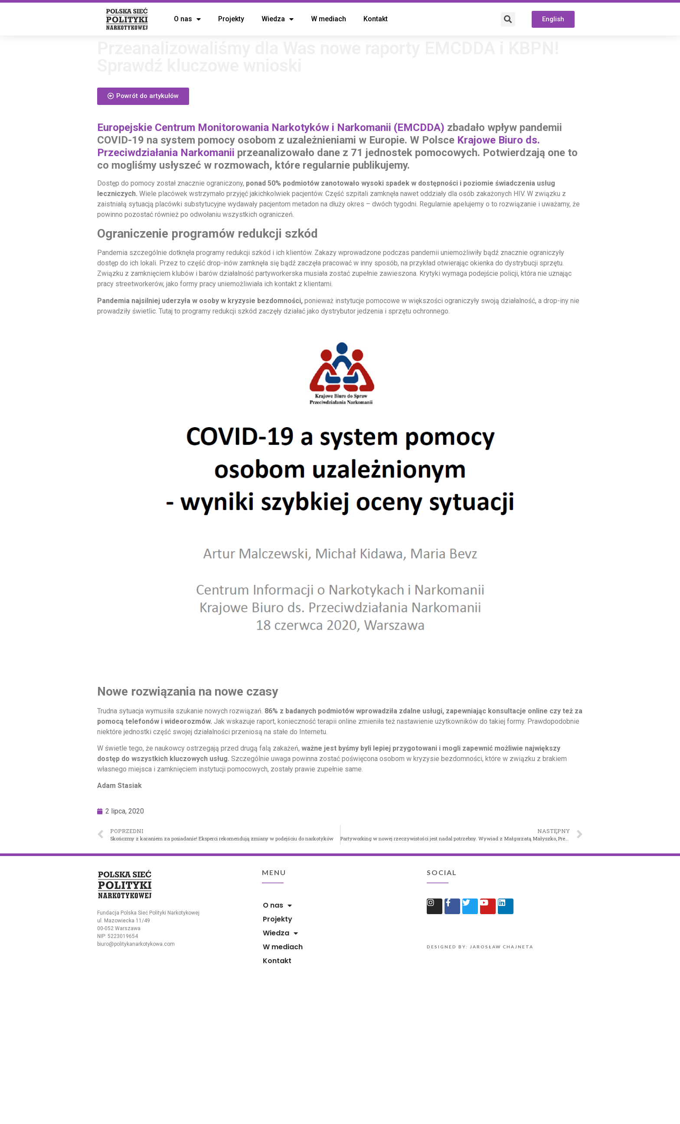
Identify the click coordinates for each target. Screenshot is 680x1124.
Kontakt (375, 19)
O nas (187, 19)
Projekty (231, 19)
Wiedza (278, 19)
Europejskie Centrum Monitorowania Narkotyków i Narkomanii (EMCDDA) (271, 186)
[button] (553, 19)
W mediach (328, 19)
